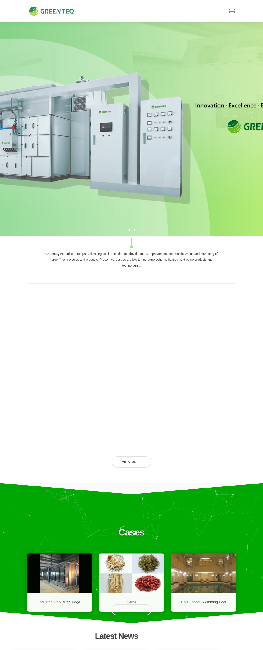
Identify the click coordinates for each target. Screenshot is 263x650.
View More (131, 461)
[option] (131, 129)
